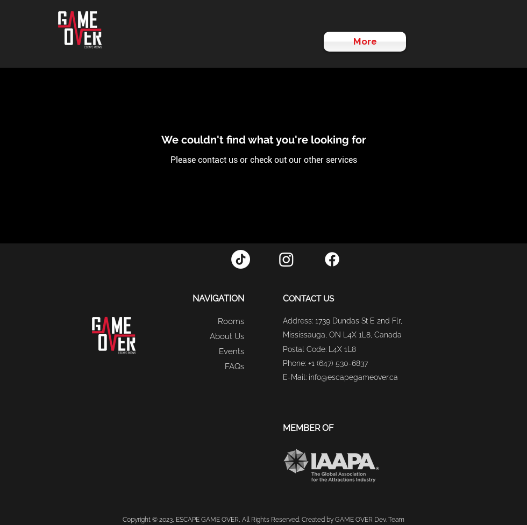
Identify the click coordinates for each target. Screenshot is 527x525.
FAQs (234, 366)
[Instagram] (286, 259)
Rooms (231, 321)
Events (231, 351)
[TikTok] (240, 259)
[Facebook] (332, 259)
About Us (227, 336)
